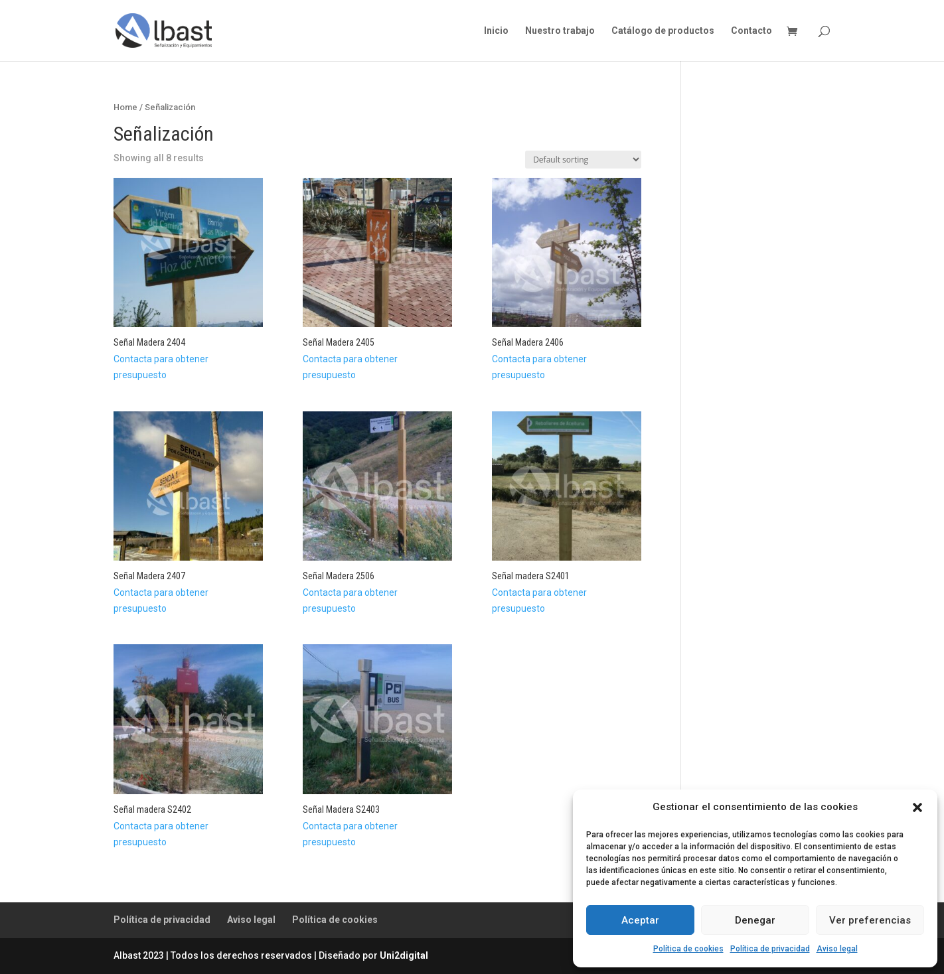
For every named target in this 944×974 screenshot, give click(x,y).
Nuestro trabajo (560, 31)
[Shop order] (583, 160)
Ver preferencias (870, 920)
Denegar (755, 920)
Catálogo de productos (662, 31)
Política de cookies (688, 948)
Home (125, 107)
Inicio (496, 31)
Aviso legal (837, 948)
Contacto (751, 31)
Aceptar (640, 920)
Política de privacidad (770, 948)
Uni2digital (404, 955)
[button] (917, 807)
